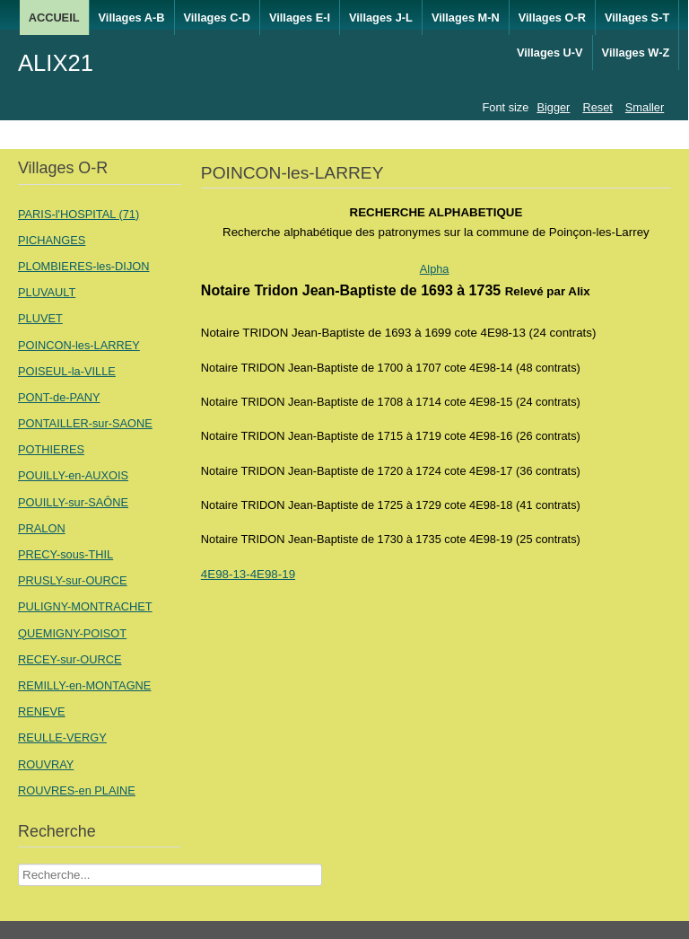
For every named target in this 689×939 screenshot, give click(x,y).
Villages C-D (217, 17)
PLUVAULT (46, 292)
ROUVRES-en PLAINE (76, 790)
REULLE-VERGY (62, 737)
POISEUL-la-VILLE (67, 371)
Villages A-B (132, 17)
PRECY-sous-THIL (65, 554)
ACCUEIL (54, 17)
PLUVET (40, 318)
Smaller (644, 107)
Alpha (434, 269)
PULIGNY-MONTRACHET (85, 606)
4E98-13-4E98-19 (248, 574)
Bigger (553, 107)
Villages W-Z (636, 52)
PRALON (41, 528)
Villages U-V (550, 52)
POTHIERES (51, 449)
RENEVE (41, 711)
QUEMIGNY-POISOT (72, 633)
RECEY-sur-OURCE (69, 659)
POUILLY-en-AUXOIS (73, 475)
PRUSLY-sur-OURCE (72, 580)
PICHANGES (51, 240)
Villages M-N (466, 17)
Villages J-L (381, 17)
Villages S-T (637, 17)
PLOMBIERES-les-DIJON (83, 266)
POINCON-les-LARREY (79, 345)
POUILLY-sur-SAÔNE (73, 502)
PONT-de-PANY (59, 397)
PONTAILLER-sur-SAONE (85, 423)
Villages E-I (299, 17)
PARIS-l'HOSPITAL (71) (78, 214)
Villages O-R (552, 17)
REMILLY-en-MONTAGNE (84, 685)
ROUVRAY (46, 764)
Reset (597, 107)
